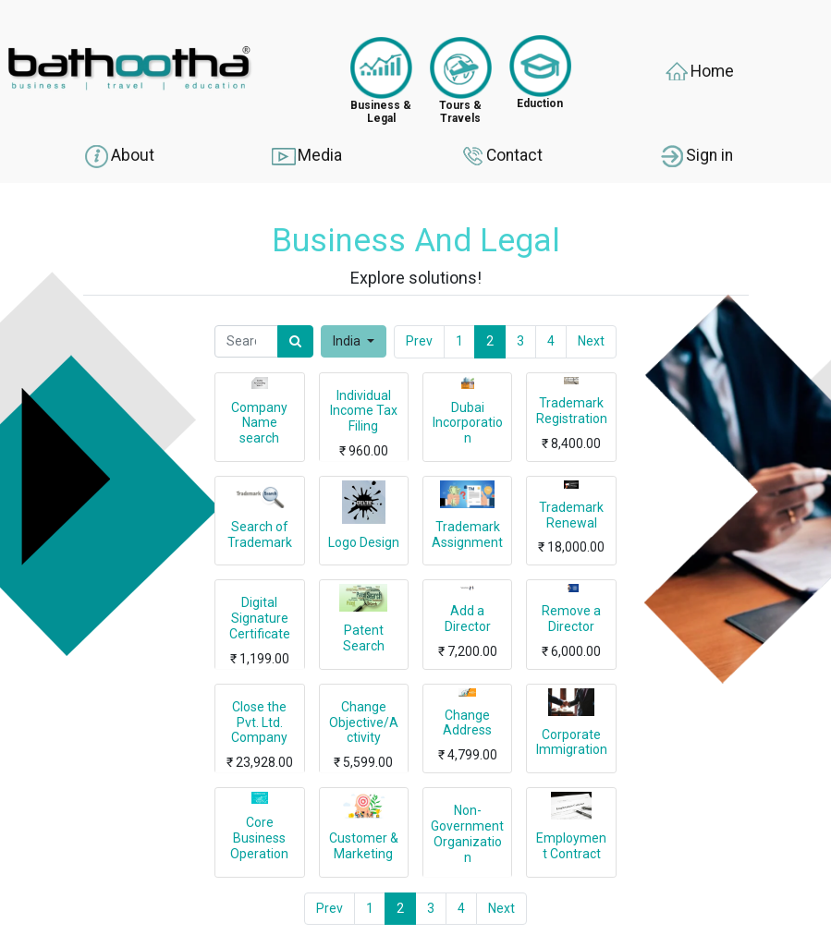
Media (306, 156)
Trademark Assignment (467, 534)
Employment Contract (571, 846)
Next (591, 341)
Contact (500, 156)
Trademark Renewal (571, 515)
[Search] (295, 341)
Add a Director (468, 618)
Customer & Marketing (363, 846)
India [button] (348, 341)
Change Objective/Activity (363, 722)
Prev (419, 341)
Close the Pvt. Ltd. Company (259, 722)
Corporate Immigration (571, 742)
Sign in (695, 156)
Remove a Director (571, 618)
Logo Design (363, 542)
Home (698, 72)
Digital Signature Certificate (259, 618)
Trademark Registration (571, 410)
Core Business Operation (259, 838)
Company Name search (259, 423)
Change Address (467, 723)
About (118, 156)
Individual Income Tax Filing (363, 411)
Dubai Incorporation (468, 423)
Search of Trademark (259, 534)
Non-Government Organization (467, 833)
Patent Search (364, 638)
